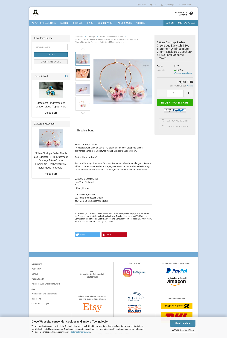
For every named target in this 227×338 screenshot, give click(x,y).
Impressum (36, 269)
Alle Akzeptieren (183, 323)
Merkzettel (185, 5)
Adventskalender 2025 (44, 23)
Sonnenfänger (105, 23)
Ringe (90, 23)
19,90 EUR (51, 173)
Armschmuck (125, 23)
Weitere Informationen (183, 330)
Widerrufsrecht (38, 279)
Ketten (64, 23)
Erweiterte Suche (51, 62)
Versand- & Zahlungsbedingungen (46, 284)
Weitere (140, 23)
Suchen (141, 5)
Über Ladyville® (186, 23)
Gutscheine (36, 299)
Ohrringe (77, 23)
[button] (87, 234)
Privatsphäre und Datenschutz (44, 294)
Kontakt (35, 274)
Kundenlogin (168, 5)
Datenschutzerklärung (80, 332)
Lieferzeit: (161, 70)
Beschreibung (85, 130)
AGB (33, 289)
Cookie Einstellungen (40, 303)
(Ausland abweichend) (183, 73)
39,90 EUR (51, 112)
